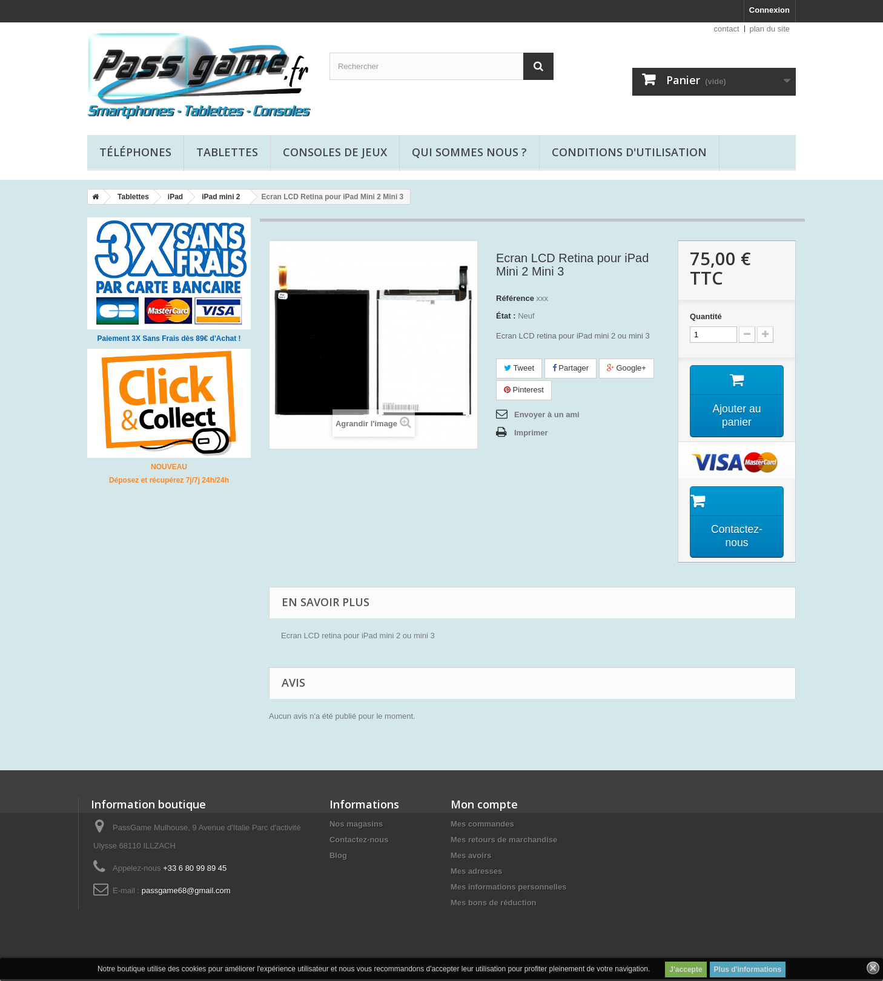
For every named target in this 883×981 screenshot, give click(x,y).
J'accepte (685, 969)
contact (726, 28)
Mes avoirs (471, 857)
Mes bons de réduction (494, 904)
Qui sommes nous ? (469, 152)
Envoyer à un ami (547, 414)
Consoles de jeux (335, 152)
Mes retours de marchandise (504, 841)
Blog (338, 857)
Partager (570, 367)
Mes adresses (476, 872)
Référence (515, 298)
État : (506, 315)
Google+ (626, 367)
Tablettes (227, 152)
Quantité (706, 316)
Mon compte (484, 806)
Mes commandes (482, 825)
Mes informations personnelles (508, 888)
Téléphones (135, 152)
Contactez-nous (359, 841)
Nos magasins (356, 825)
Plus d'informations (748, 969)
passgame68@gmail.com (186, 892)
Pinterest (524, 389)
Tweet (519, 367)
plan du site (770, 28)
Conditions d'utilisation (629, 152)
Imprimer (531, 432)
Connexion (769, 10)
